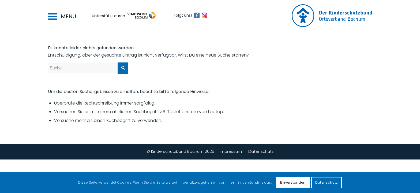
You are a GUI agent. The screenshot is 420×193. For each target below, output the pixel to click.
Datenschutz (260, 151)
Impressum (231, 151)
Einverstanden (293, 182)
